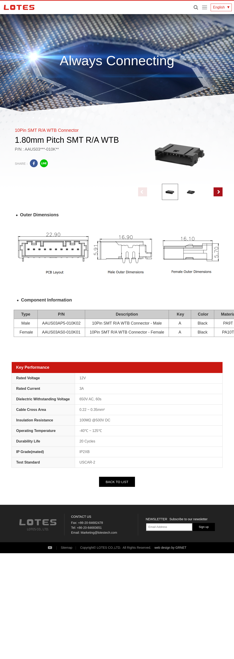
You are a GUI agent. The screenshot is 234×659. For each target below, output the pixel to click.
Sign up (204, 527)
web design (162, 547)
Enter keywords (196, 7)
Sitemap (66, 547)
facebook (34, 163)
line (44, 163)
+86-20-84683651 (89, 527)
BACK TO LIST (117, 482)
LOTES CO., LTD (19, 7)
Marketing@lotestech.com (99, 532)
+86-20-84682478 (90, 523)
